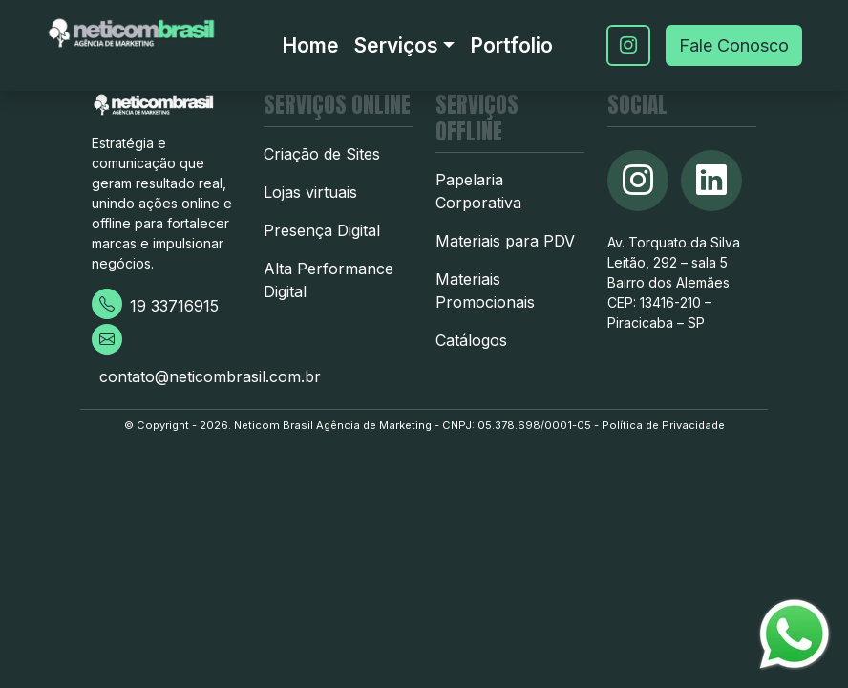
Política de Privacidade (663, 425)
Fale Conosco (734, 45)
